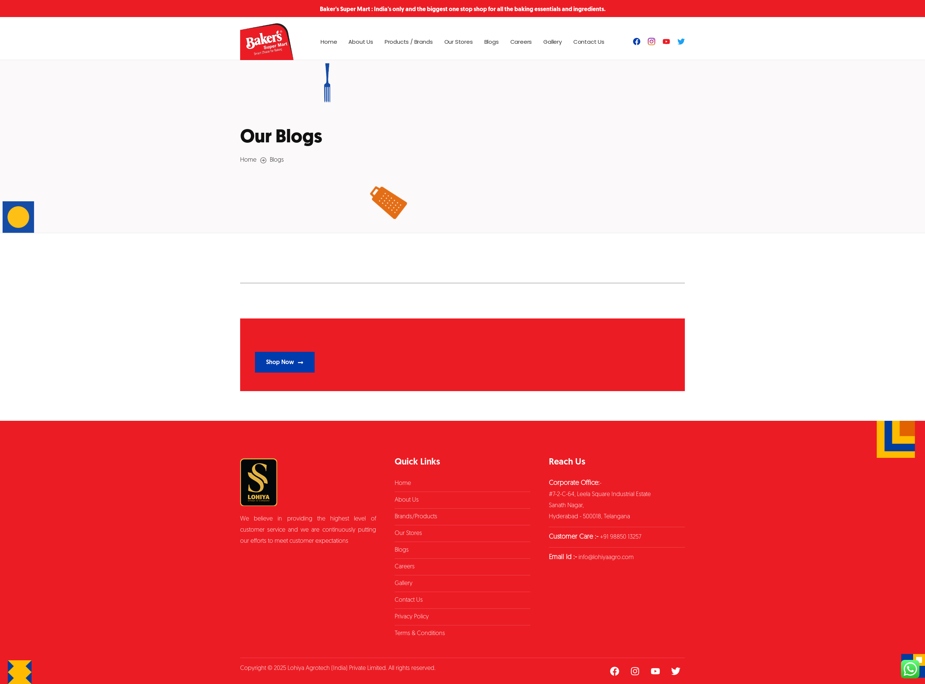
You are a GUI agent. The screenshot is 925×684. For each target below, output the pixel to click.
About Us (360, 42)
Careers (521, 42)
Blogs (491, 42)
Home (329, 42)
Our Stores (458, 42)
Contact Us (588, 42)
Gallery (552, 42)
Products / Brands (409, 42)
